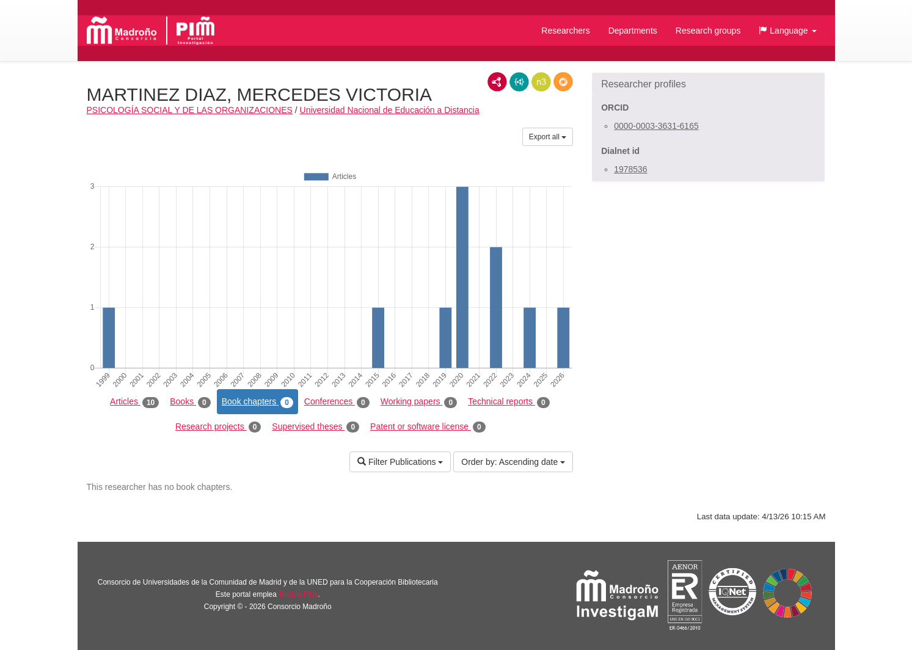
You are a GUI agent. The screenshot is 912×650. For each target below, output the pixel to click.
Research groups (708, 30)
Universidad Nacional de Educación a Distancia (390, 110)
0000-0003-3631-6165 (656, 126)
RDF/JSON (563, 82)
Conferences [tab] (337, 401)
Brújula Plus (298, 594)
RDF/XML (497, 82)
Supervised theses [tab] (315, 427)
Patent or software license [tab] (428, 427)
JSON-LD (519, 82)
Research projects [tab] (218, 427)
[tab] (708, 84)
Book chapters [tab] (257, 401)
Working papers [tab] (419, 401)
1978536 (631, 169)
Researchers (565, 30)
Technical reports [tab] (508, 401)
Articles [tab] (134, 401)
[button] (787, 30)
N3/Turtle (541, 82)
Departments (632, 30)
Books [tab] (190, 401)
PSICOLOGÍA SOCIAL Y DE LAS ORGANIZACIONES (190, 110)
